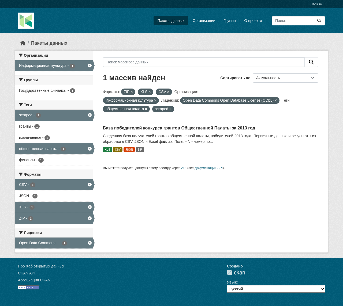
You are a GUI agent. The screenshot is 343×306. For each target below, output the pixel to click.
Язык (232, 282)
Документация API (209, 168)
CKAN (236, 272)
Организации (204, 20)
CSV (118, 149)
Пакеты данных (171, 20)
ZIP (140, 149)
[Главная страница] (22, 43)
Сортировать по (235, 78)
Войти (317, 4)
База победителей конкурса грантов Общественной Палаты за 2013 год (179, 128)
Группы (229, 20)
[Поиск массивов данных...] (298, 20)
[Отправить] (319, 20)
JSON (129, 149)
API (184, 168)
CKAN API (26, 273)
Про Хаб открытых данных (41, 266)
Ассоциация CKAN (34, 280)
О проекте (253, 20)
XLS (107, 149)
